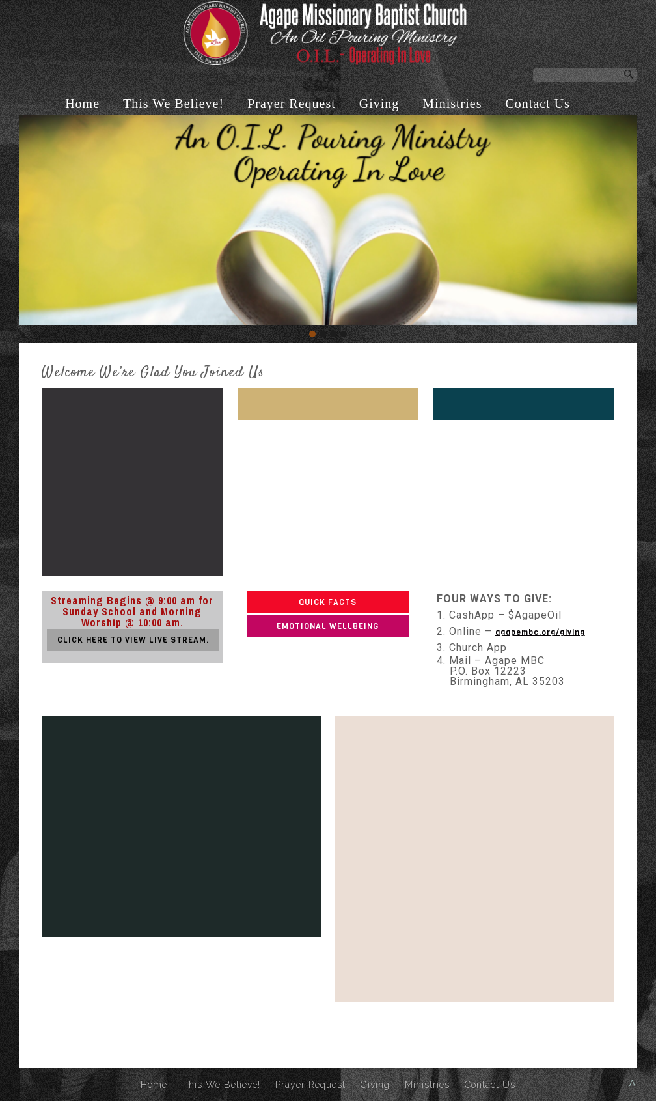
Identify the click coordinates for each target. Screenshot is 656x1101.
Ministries (452, 103)
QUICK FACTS (328, 602)
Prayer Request (291, 103)
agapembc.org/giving (540, 632)
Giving (379, 103)
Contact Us (537, 103)
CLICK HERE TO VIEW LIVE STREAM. (133, 640)
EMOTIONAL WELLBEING (328, 626)
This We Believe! (173, 103)
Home (82, 103)
